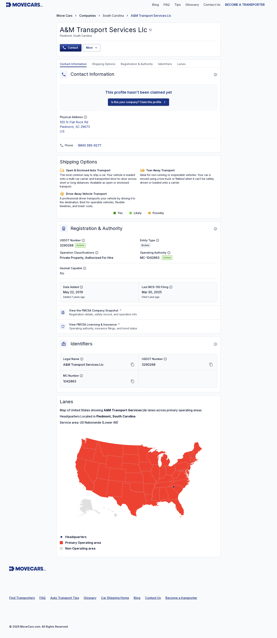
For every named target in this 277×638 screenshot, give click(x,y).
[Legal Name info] (81, 359)
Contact (70, 48)
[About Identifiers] (215, 344)
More (92, 48)
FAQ (42, 598)
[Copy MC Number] (132, 381)
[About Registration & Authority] (215, 229)
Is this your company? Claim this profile (139, 102)
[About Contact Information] (215, 74)
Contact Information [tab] (73, 64)
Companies (87, 15)
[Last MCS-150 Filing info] (171, 287)
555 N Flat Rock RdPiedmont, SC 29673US (75, 126)
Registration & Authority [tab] (137, 64)
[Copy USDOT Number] (211, 364)
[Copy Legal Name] (132, 364)
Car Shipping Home (115, 598)
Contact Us (153, 598)
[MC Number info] (81, 375)
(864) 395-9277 (89, 145)
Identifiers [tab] (165, 64)
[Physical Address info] (85, 117)
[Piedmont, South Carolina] (173, 487)
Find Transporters (22, 598)
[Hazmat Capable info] (84, 268)
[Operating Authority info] (169, 252)
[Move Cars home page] (24, 4)
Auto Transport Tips (64, 598)
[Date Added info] (81, 287)
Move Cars (64, 15)
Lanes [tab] (181, 64)
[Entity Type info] (157, 240)
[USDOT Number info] (83, 240)
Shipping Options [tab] (103, 64)
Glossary (90, 598)
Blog (137, 598)
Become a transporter (181, 598)
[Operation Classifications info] (96, 252)
